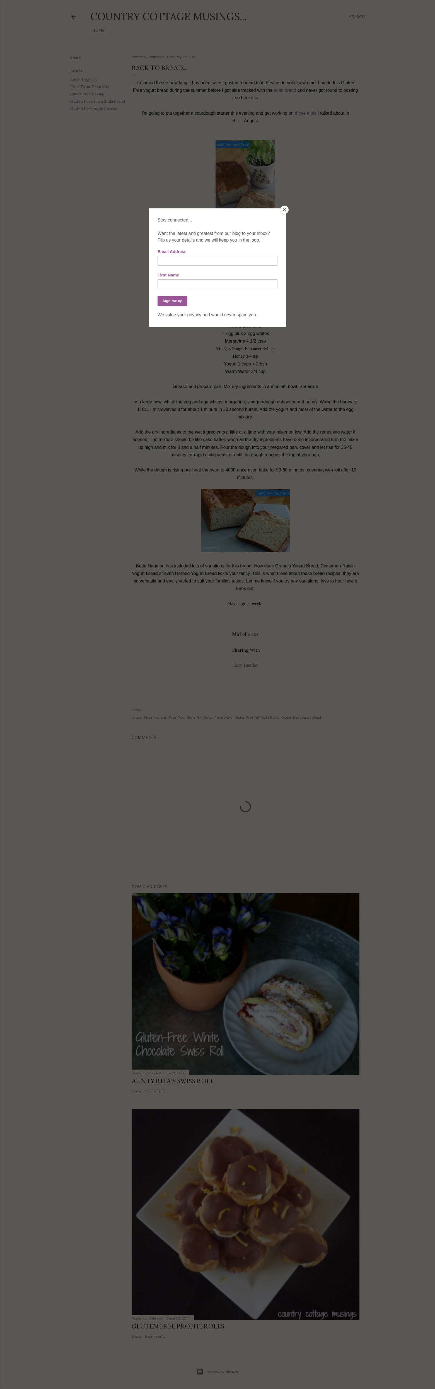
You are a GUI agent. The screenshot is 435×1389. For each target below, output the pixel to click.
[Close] (284, 210)
